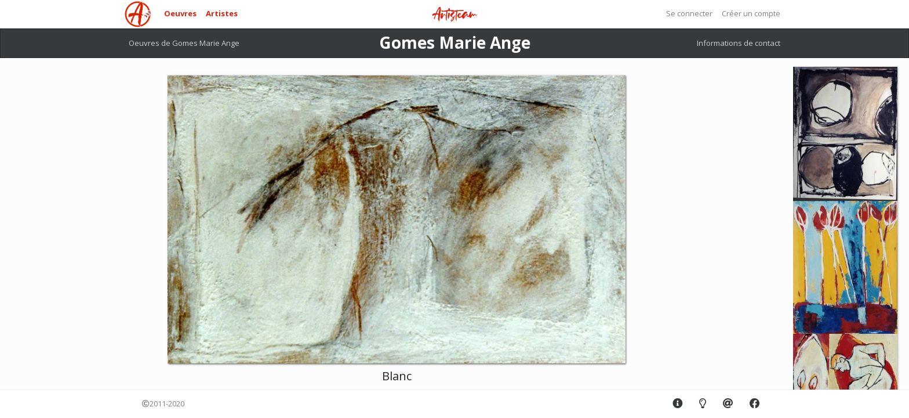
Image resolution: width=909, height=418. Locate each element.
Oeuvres (180, 13)
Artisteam (454, 15)
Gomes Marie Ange (454, 42)
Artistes (222, 13)
